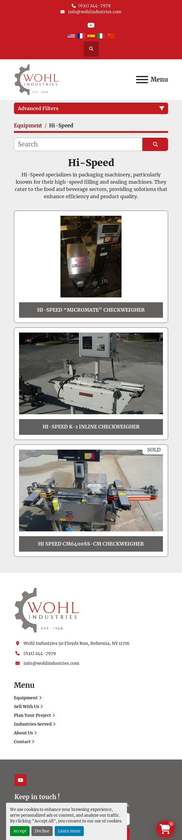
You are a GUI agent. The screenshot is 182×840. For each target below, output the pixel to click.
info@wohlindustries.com (94, 12)
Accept (19, 831)
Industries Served (33, 724)
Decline (42, 831)
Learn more (69, 831)
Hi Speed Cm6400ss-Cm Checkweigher (91, 544)
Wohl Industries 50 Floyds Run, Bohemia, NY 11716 (76, 643)
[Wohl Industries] (47, 610)
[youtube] (91, 25)
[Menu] (142, 79)
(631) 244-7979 (94, 5)
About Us (23, 733)
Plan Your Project (32, 715)
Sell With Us (26, 706)
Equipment (26, 698)
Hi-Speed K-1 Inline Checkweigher (91, 427)
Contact (22, 741)
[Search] (78, 144)
